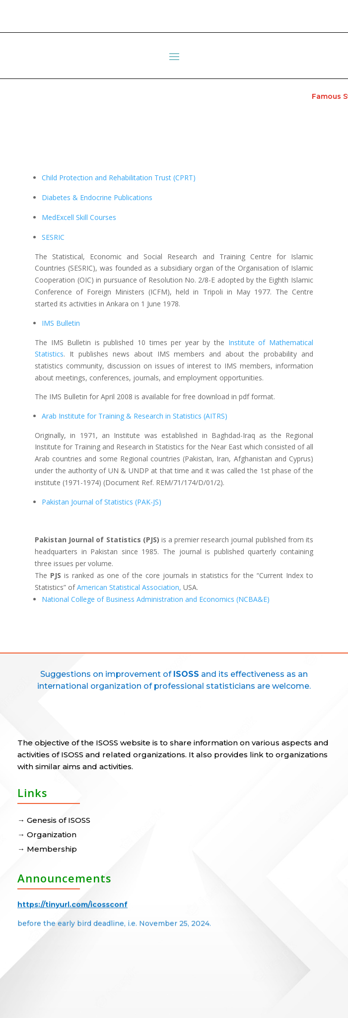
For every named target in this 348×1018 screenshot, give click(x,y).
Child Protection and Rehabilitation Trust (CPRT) (119, 177)
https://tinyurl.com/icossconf (72, 901)
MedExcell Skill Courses (79, 217)
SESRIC (53, 237)
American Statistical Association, (129, 587)
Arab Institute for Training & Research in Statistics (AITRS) (134, 416)
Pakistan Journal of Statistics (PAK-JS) (101, 502)
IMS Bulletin (61, 323)
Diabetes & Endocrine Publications (97, 197)
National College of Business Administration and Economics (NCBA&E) (156, 599)
